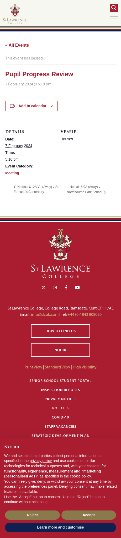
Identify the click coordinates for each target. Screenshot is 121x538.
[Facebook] (66, 287)
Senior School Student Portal (60, 380)
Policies (60, 408)
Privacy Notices (61, 398)
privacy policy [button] (41, 461)
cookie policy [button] (80, 476)
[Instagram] (55, 287)
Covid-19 (61, 417)
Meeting (12, 173)
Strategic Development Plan (60, 435)
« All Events (17, 45)
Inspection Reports (60, 389)
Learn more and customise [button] (60, 527)
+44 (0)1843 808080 (84, 314)
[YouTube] (77, 287)
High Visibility (85, 366)
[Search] (114, 8)
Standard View (57, 366)
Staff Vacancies (60, 426)
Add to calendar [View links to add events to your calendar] (32, 106)
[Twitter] (43, 287)
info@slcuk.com (45, 314)
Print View (33, 366)
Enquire (60, 349)
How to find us (60, 331)
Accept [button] (88, 515)
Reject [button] (32, 515)
